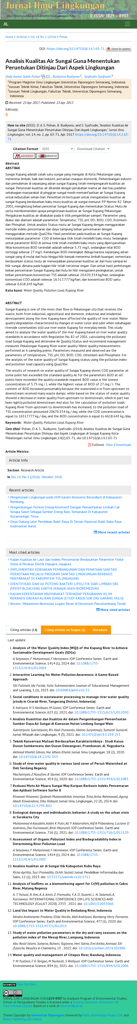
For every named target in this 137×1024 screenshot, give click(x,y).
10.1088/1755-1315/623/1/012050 (101, 712)
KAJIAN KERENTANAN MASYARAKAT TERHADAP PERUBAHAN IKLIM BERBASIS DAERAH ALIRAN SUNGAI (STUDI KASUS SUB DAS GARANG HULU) (66, 596)
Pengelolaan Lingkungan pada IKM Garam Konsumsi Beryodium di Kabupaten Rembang (65, 499)
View (109, 444)
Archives (22, 37)
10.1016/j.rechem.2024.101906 (102, 948)
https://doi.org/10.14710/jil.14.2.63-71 (76, 48)
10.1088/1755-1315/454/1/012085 (101, 779)
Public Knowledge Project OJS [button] (103, 1015)
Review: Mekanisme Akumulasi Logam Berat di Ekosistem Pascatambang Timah (67, 603)
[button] (6, 114)
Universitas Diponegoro (47, 1015)
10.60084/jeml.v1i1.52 (72, 690)
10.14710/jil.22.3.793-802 (32, 805)
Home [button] (9, 37)
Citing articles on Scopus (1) (65, 630)
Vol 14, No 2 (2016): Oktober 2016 (36, 477)
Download (123, 444)
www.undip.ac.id (71, 1006)
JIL (5, 24)
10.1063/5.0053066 (99, 903)
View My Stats (26, 984)
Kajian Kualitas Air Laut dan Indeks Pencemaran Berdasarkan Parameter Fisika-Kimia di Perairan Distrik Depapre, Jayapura (66, 561)
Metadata (100, 630)
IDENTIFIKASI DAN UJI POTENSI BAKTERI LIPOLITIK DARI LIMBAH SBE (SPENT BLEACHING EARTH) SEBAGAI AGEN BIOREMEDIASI (63, 586)
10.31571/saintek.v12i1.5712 (68, 877)
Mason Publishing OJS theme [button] (22, 1019)
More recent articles (112, 532)
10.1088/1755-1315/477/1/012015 (40, 926)
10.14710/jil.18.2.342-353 (38, 756)
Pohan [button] (63, 37)
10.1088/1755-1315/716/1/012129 (101, 832)
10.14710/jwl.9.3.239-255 (100, 734)
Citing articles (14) (23, 630)
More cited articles (113, 609)
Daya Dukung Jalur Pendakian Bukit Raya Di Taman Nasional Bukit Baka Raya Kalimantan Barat (65, 523)
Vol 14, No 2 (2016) (43, 37)
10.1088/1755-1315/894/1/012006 (101, 965)
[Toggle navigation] (127, 24)
